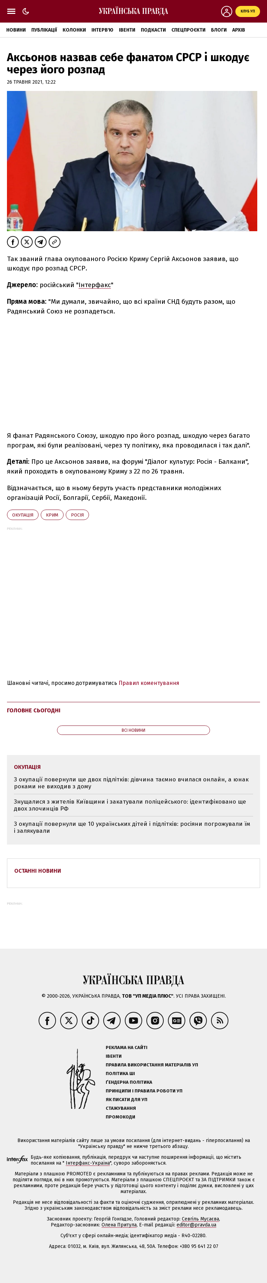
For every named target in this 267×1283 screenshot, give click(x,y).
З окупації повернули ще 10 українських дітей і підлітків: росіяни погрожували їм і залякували (132, 827)
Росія (77, 515)
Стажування (121, 1108)
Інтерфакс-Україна (88, 1163)
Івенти (127, 30)
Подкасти (153, 30)
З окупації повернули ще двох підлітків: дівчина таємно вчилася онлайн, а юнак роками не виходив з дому (131, 783)
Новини (16, 30)
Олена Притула (119, 1225)
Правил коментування (149, 683)
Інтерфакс (95, 285)
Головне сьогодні (33, 710)
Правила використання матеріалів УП (152, 1064)
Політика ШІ (120, 1073)
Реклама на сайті (126, 1047)
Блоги (219, 30)
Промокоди (120, 1117)
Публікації (44, 30)
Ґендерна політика (129, 1082)
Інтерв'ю (102, 30)
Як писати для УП (126, 1099)
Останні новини (37, 870)
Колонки (74, 30)
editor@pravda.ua (196, 1225)
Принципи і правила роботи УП (144, 1090)
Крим (52, 515)
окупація (22, 515)
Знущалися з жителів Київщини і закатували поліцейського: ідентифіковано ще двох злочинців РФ (130, 805)
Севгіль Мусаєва (200, 1219)
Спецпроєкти (188, 30)
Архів (238, 30)
